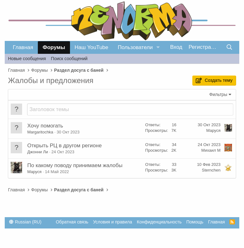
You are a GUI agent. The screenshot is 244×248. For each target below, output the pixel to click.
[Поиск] (229, 47)
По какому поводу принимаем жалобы (74, 165)
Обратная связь (72, 221)
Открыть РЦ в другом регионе (64, 146)
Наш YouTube (91, 47)
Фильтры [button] (218, 94)
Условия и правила (112, 221)
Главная (23, 47)
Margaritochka (40, 132)
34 (174, 144)
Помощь (194, 221)
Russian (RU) (25, 221)
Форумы (54, 47)
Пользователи (135, 47)
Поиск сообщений (69, 58)
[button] (158, 47)
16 (174, 124)
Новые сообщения (27, 58)
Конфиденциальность (159, 221)
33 (174, 164)
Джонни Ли (37, 151)
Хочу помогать (45, 126)
